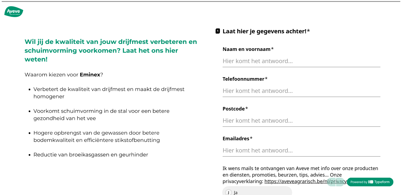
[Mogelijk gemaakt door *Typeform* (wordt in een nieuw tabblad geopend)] (370, 182)
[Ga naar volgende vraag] (340, 182)
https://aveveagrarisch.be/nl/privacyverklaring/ (318, 181)
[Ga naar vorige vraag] (331, 182)
